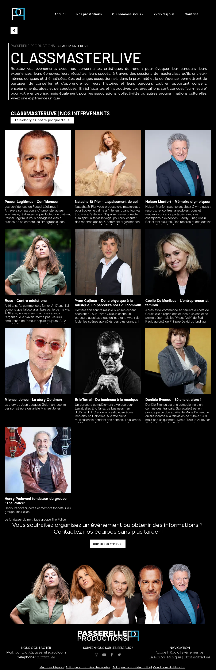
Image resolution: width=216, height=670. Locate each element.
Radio (175, 652)
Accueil (162, 652)
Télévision (157, 657)
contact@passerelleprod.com (40, 652)
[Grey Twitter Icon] (119, 654)
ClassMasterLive (197, 657)
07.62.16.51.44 (46, 657)
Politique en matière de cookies (88, 667)
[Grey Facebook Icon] (111, 654)
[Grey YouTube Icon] (104, 654)
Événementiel (193, 652)
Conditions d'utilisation (169, 667)
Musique (174, 657)
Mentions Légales (52, 667)
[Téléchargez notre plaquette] (42, 120)
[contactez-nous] (108, 544)
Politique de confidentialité (132, 667)
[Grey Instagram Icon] (96, 654)
